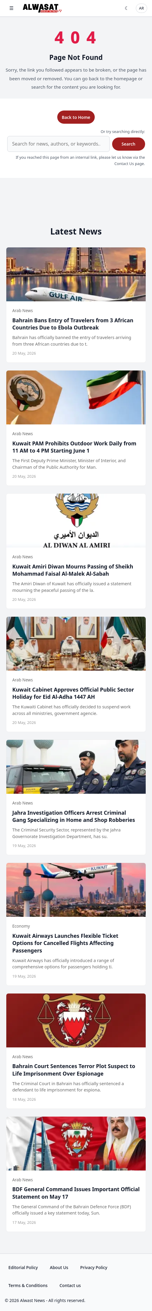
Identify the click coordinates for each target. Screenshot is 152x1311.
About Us (59, 1267)
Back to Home (76, 117)
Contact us (70, 1285)
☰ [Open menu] (11, 8)
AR (141, 8)
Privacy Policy (93, 1267)
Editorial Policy (23, 1267)
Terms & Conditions (27, 1285)
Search (129, 144)
